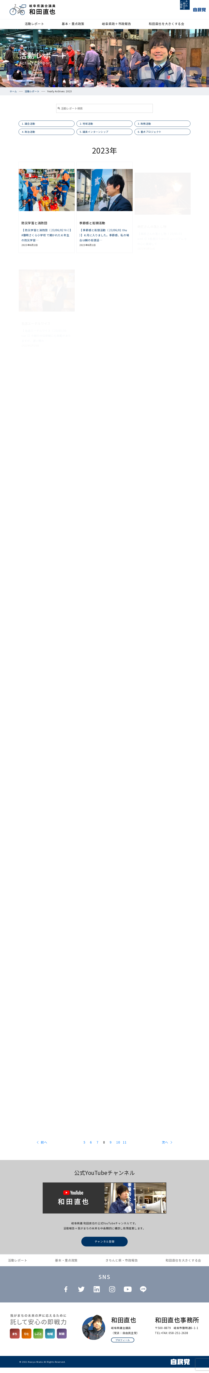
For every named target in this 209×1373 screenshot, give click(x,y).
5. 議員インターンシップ (99, 136)
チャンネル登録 (105, 1247)
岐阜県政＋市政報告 (116, 23)
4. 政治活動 (31, 136)
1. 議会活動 (31, 125)
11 (124, 1148)
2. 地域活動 (89, 125)
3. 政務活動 (147, 125)
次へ (165, 1147)
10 (117, 1148)
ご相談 (166, 9)
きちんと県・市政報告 (121, 1265)
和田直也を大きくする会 (166, 23)
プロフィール (122, 1345)
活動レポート (34, 23)
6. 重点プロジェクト (154, 136)
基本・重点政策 (73, 23)
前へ (44, 1147)
